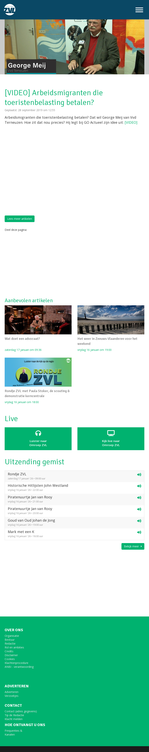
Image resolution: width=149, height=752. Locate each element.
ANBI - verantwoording (19, 667)
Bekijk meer (133, 546)
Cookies (10, 659)
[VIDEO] (131, 122)
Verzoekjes (11, 696)
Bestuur (10, 639)
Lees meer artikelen (19, 219)
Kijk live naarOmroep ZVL (110, 438)
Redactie (10, 643)
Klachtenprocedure (16, 663)
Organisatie (12, 636)
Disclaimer (11, 655)
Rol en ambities (14, 647)
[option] (74, 37)
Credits (9, 651)
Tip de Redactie (14, 715)
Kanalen (10, 734)
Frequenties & (13, 730)
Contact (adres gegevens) (21, 711)
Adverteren (11, 692)
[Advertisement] (74, 265)
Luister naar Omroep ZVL (38, 438)
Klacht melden (14, 719)
